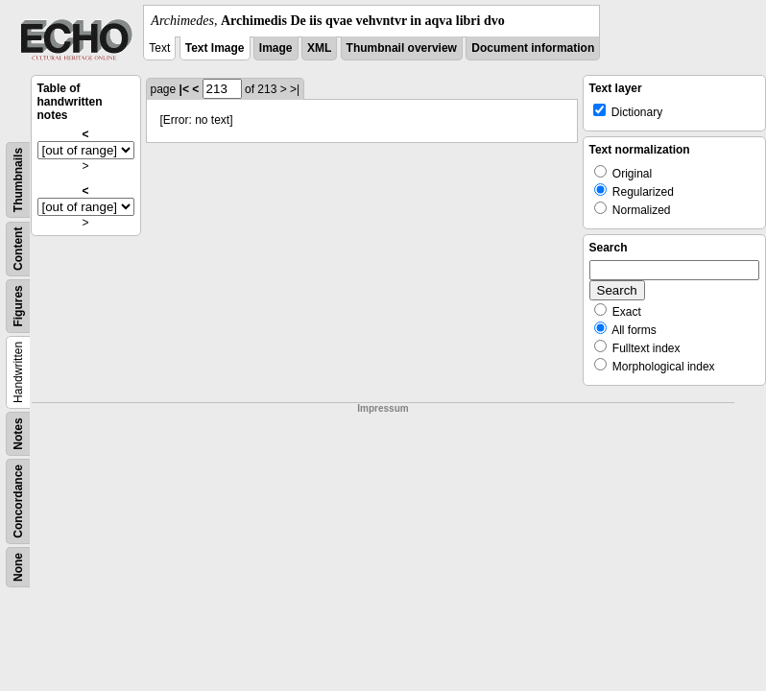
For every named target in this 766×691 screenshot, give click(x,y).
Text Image (215, 48)
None (18, 567)
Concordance (18, 501)
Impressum (382, 408)
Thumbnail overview (402, 48)
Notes (18, 433)
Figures (18, 305)
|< (184, 89)
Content (18, 249)
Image (276, 48)
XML (319, 48)
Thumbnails (18, 180)
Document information (532, 48)
